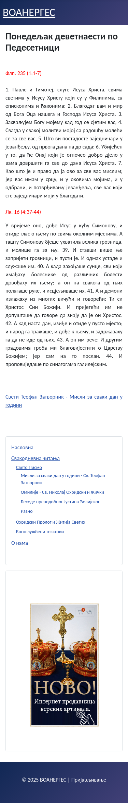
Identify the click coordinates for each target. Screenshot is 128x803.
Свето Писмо (29, 467)
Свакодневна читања (35, 458)
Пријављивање (88, 779)
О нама (19, 543)
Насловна (22, 447)
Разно (27, 511)
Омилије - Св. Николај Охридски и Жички (62, 492)
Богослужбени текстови (40, 532)
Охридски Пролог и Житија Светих (50, 522)
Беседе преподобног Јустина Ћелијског (60, 502)
